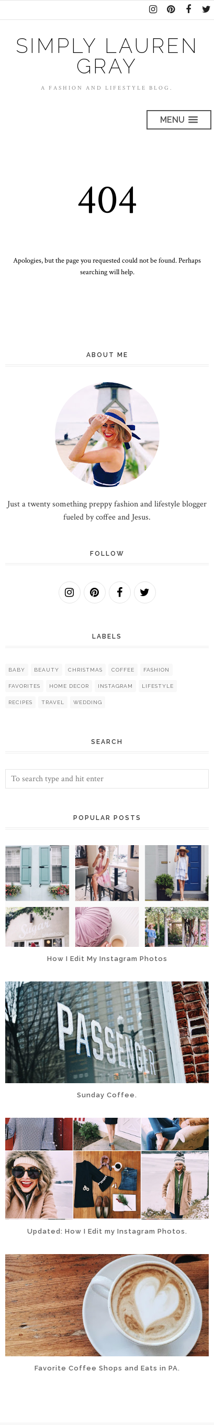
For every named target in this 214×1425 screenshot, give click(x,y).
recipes (20, 702)
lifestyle (158, 686)
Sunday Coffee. (107, 1095)
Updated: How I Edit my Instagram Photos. (107, 1231)
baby (16, 670)
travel (52, 702)
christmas (85, 670)
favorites (24, 686)
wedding (87, 702)
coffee (122, 670)
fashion (156, 670)
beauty (46, 670)
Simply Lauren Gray (107, 56)
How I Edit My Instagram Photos (107, 959)
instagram (115, 686)
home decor (69, 686)
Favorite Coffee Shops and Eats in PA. (107, 1368)
